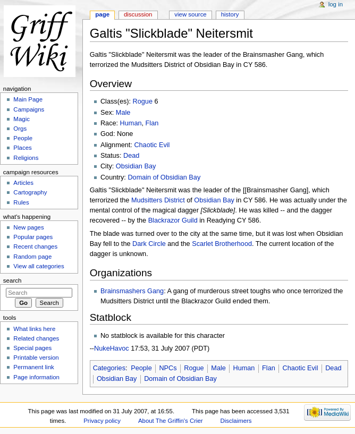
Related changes (36, 338)
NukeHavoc (111, 348)
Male (123, 112)
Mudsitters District (158, 200)
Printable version (35, 357)
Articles (23, 183)
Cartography (30, 192)
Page (102, 14)
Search (12, 280)
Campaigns (28, 109)
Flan (152, 123)
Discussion (138, 14)
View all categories (38, 266)
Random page (32, 256)
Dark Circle (149, 244)
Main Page (28, 99)
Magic (21, 119)
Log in (335, 4)
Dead (131, 155)
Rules (21, 202)
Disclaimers (236, 421)
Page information (36, 377)
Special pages (32, 348)
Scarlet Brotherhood (222, 244)
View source (190, 14)
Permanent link (33, 367)
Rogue (143, 101)
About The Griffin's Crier (170, 421)
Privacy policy (102, 421)
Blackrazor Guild (173, 220)
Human (131, 123)
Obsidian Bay (136, 166)
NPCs (167, 368)
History (230, 14)
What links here (34, 329)
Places (22, 147)
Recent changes (35, 246)
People (141, 368)
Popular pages (33, 237)
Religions (25, 158)
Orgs (20, 128)
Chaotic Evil (152, 145)
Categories (109, 368)
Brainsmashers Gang (132, 291)
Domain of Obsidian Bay (164, 177)
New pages (28, 227)
